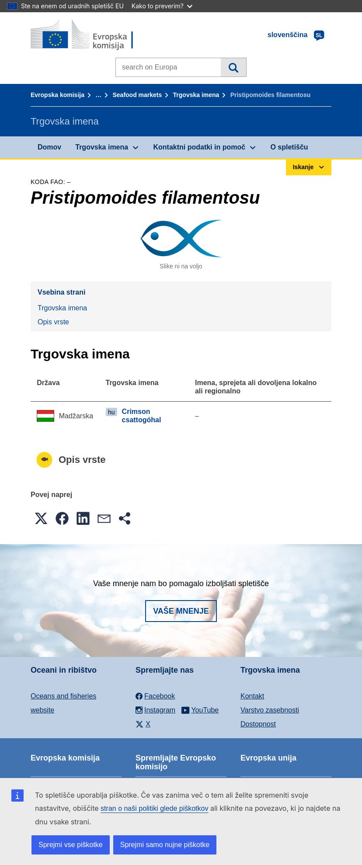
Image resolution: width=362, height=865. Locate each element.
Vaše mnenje (181, 611)
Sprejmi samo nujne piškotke (165, 844)
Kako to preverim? (162, 6)
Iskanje (233, 67)
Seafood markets (137, 94)
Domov (49, 147)
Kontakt (252, 696)
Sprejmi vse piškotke (70, 844)
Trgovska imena (196, 94)
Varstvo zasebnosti (269, 710)
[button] (41, 518)
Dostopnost (258, 724)
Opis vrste (53, 322)
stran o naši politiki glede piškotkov (154, 808)
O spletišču (289, 147)
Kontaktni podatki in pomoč (199, 147)
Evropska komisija (57, 94)
